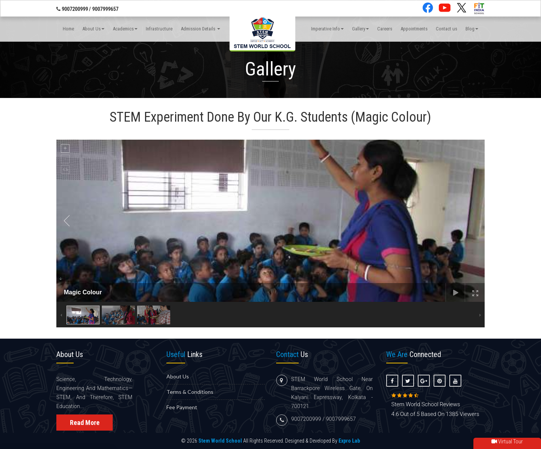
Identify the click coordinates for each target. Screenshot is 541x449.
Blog (471, 29)
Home (68, 29)
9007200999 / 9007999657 (87, 9)
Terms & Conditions (189, 392)
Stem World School (220, 441)
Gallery (360, 29)
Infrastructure (159, 29)
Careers (384, 29)
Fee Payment (181, 407)
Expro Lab (349, 441)
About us (177, 376)
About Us (93, 29)
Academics (125, 29)
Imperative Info (327, 29)
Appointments (414, 29)
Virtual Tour (507, 441)
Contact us (446, 29)
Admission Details (200, 29)
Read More (85, 422)
